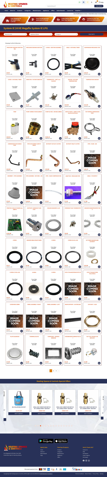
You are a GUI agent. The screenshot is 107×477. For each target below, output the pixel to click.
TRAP (14, 111)
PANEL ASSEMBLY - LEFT (53, 304)
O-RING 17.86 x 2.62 (15, 272)
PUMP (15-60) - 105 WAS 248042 (53, 111)
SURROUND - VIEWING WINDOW (53, 337)
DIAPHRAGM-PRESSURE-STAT (92, 47)
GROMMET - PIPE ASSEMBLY (14, 176)
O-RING (53, 240)
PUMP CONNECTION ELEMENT (34, 111)
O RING (15, 240)
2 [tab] (37, 425)
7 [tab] (50, 425)
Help (101, 2)
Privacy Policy (96, 473)
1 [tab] (35, 425)
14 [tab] (69, 425)
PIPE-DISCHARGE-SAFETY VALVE (34, 144)
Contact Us (70, 10)
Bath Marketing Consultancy (46, 473)
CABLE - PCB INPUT (92, 176)
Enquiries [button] (78, 10)
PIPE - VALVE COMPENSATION (53, 176)
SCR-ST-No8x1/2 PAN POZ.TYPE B (92, 272)
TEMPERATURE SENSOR (92, 79)
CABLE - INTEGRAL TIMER (73, 47)
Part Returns (85, 453)
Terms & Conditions (79, 473)
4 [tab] (43, 425)
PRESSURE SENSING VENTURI (34, 47)
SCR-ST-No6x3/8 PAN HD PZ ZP (73, 272)
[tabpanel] (65, 402)
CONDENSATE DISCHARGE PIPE (15, 144)
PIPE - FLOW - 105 (92, 144)
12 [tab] (63, 425)
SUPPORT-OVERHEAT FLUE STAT (34, 208)
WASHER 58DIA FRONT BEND (34, 240)
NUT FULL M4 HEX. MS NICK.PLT (92, 337)
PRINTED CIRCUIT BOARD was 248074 (15, 208)
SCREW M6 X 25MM (15, 304)
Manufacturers (37, 10)
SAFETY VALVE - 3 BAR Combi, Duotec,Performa (73, 112)
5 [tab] (45, 425)
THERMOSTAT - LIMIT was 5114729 (53, 80)
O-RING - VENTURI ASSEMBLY (53, 47)
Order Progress (86, 455)
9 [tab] (56, 425)
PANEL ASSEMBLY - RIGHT (34, 304)
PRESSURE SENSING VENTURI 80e (15, 48)
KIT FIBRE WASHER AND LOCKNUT (92, 240)
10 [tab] (58, 425)
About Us (12, 10)
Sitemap (101, 473)
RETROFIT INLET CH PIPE (73, 144)
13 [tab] (66, 425)
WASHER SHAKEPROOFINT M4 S (92, 208)
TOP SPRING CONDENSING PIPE (92, 112)
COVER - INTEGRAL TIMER (14, 79)
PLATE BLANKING (14, 336)
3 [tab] (40, 425)
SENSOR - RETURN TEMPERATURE (73, 80)
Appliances (46, 10)
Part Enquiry (85, 457)
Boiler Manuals (61, 10)
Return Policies (88, 473)
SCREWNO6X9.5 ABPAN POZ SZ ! (73, 337)
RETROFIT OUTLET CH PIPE (53, 144)
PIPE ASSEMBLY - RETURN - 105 (34, 176)
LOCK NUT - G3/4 (92, 304)
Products (19, 10)
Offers (53, 10)
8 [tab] (53, 425)
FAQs (41, 455)
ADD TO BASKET (19, 413)
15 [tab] (71, 425)
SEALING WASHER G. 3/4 (53, 208)
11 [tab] (61, 425)
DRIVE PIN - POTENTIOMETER (34, 79)
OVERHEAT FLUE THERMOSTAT (73, 208)
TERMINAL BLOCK (34, 336)
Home (6, 10)
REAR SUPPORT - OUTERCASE (73, 304)
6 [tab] (48, 425)
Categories (28, 10)
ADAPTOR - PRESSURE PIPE (73, 176)
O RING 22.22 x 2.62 (73, 240)
